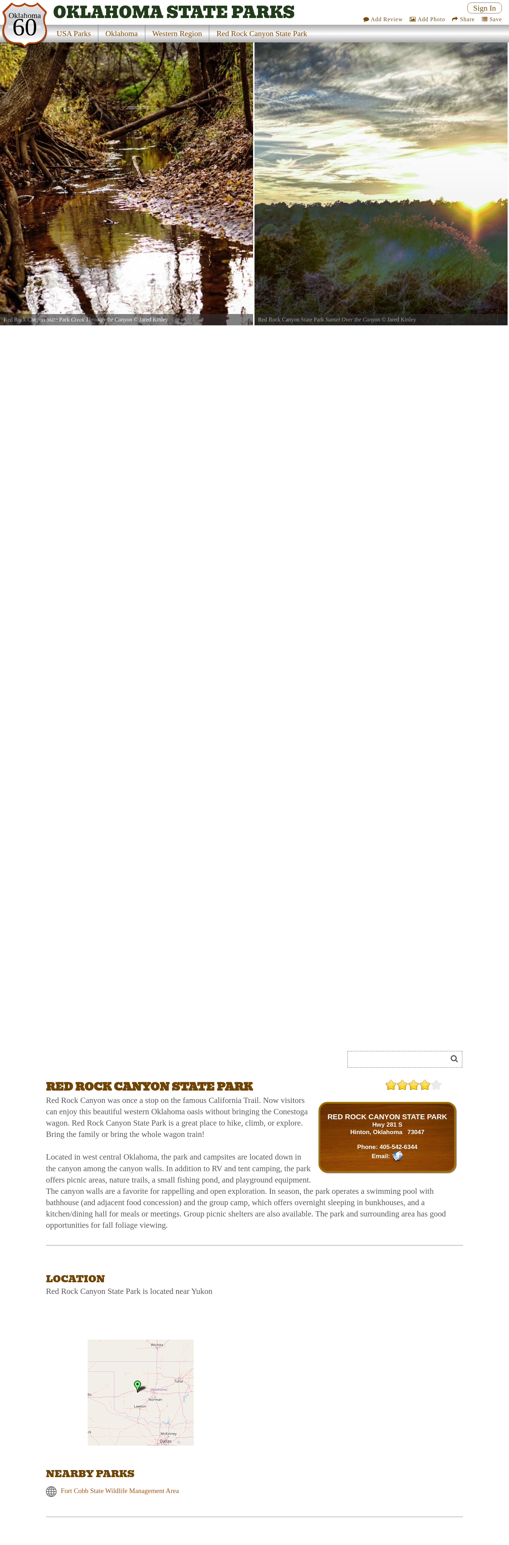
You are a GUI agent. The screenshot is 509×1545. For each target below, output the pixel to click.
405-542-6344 (398, 1146)
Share (463, 19)
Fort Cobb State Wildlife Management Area (120, 1490)
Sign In (484, 8)
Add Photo (427, 19)
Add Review (383, 19)
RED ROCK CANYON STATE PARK (387, 1117)
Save (492, 19)
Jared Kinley (153, 319)
